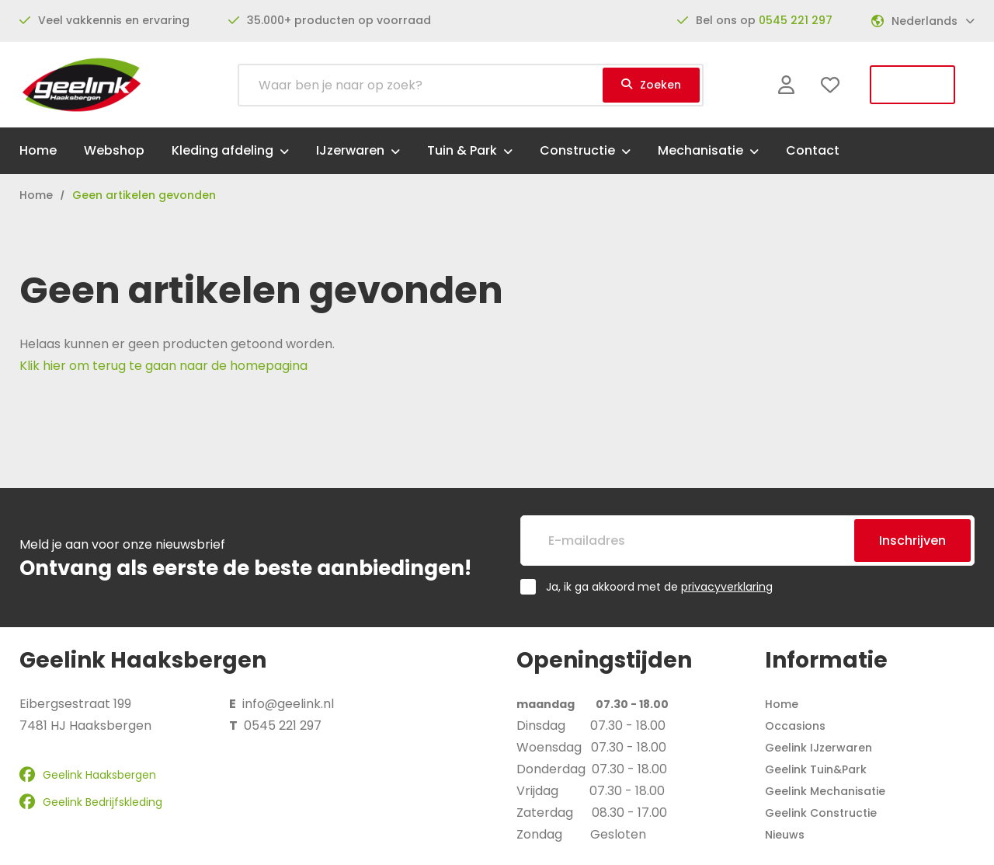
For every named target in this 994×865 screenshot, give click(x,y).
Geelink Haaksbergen (87, 775)
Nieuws (785, 834)
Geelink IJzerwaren (818, 747)
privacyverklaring (727, 587)
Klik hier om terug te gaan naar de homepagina (163, 366)
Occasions (795, 726)
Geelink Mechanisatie (825, 791)
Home (781, 704)
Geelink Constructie (821, 813)
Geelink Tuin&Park (816, 769)
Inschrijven (912, 540)
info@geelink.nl (288, 704)
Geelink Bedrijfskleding (90, 802)
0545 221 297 (795, 20)
